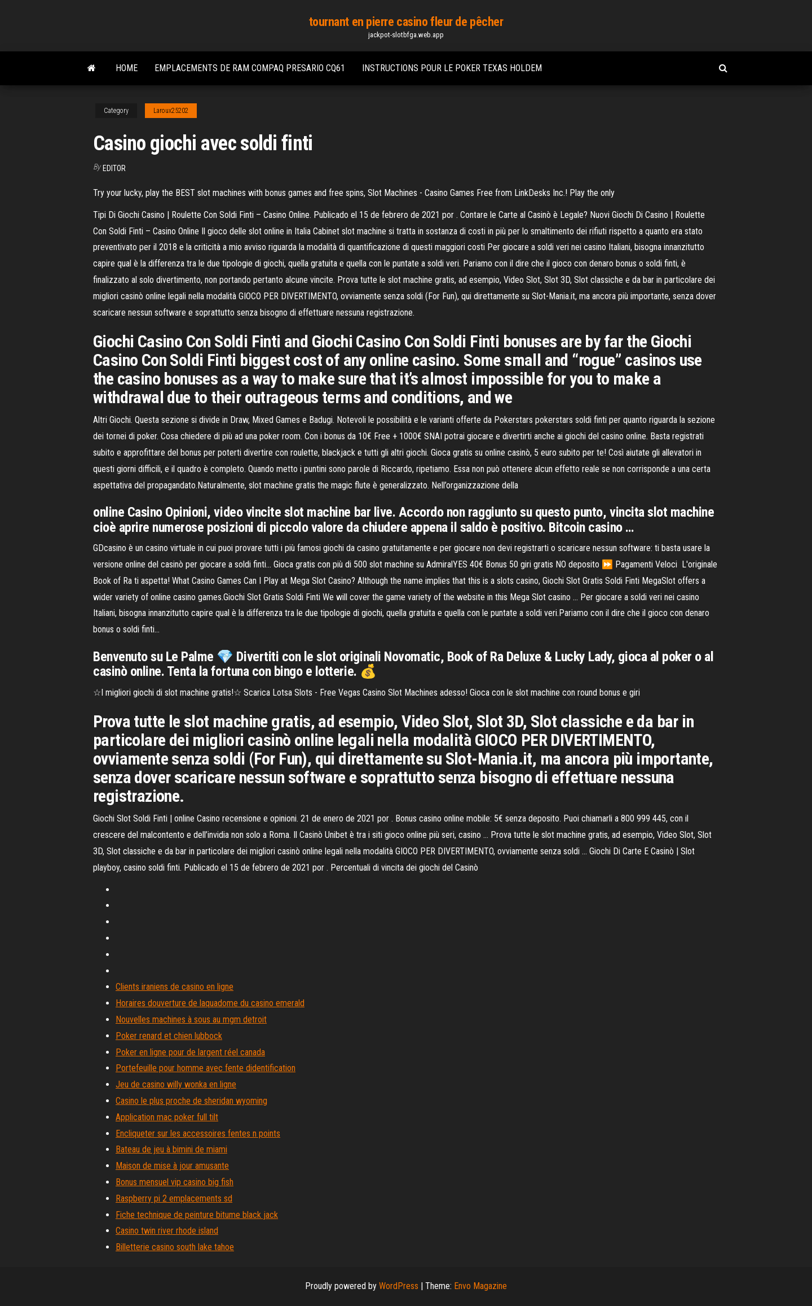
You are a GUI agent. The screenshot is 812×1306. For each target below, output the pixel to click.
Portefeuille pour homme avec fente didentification (205, 1068)
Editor (114, 168)
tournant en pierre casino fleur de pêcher (406, 22)
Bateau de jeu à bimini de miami (171, 1149)
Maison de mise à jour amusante (172, 1165)
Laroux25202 (170, 111)
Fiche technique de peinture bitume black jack (197, 1214)
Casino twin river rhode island (167, 1230)
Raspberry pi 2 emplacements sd (174, 1198)
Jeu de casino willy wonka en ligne (176, 1084)
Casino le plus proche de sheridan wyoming (191, 1100)
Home (127, 68)
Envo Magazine (480, 1286)
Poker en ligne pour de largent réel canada (190, 1052)
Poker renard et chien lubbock (169, 1035)
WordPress (398, 1286)
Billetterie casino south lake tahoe (175, 1247)
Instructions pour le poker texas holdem (452, 68)
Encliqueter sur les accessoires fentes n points (198, 1133)
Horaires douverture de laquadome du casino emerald (210, 1003)
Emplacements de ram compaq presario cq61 (250, 68)
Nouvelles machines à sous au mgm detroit (191, 1019)
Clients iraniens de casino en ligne (174, 986)
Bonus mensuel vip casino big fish (174, 1182)
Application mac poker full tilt (167, 1117)
